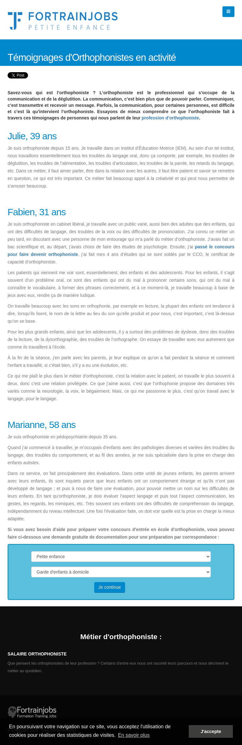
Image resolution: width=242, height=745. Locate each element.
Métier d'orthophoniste (119, 636)
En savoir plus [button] (134, 735)
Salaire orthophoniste (37, 653)
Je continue (109, 587)
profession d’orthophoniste (170, 117)
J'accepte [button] (211, 731)
